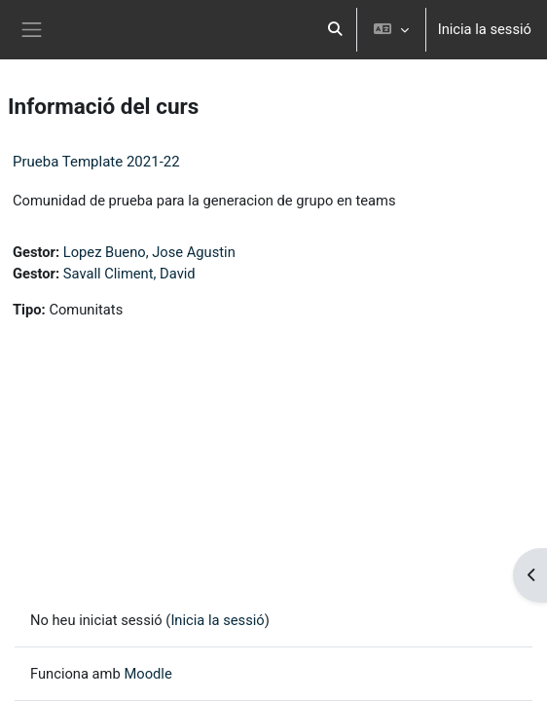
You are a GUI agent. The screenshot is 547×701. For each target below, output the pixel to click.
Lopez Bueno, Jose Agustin (149, 252)
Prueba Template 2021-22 (96, 161)
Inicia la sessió (484, 29)
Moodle (147, 674)
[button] (334, 29)
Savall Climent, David (129, 273)
